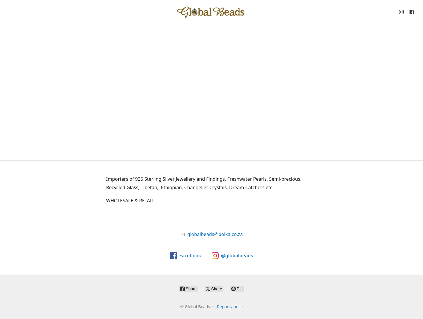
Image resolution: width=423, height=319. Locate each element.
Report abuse (230, 306)
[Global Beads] (211, 12)
